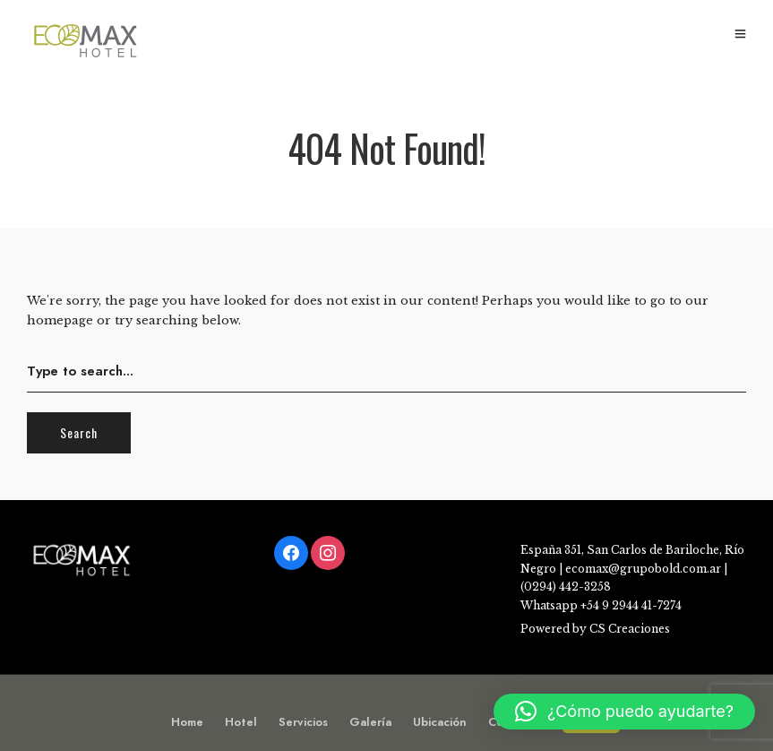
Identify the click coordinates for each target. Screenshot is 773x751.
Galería (370, 721)
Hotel (241, 721)
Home (187, 721)
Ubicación (440, 721)
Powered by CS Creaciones (595, 628)
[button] (624, 711)
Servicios (303, 721)
